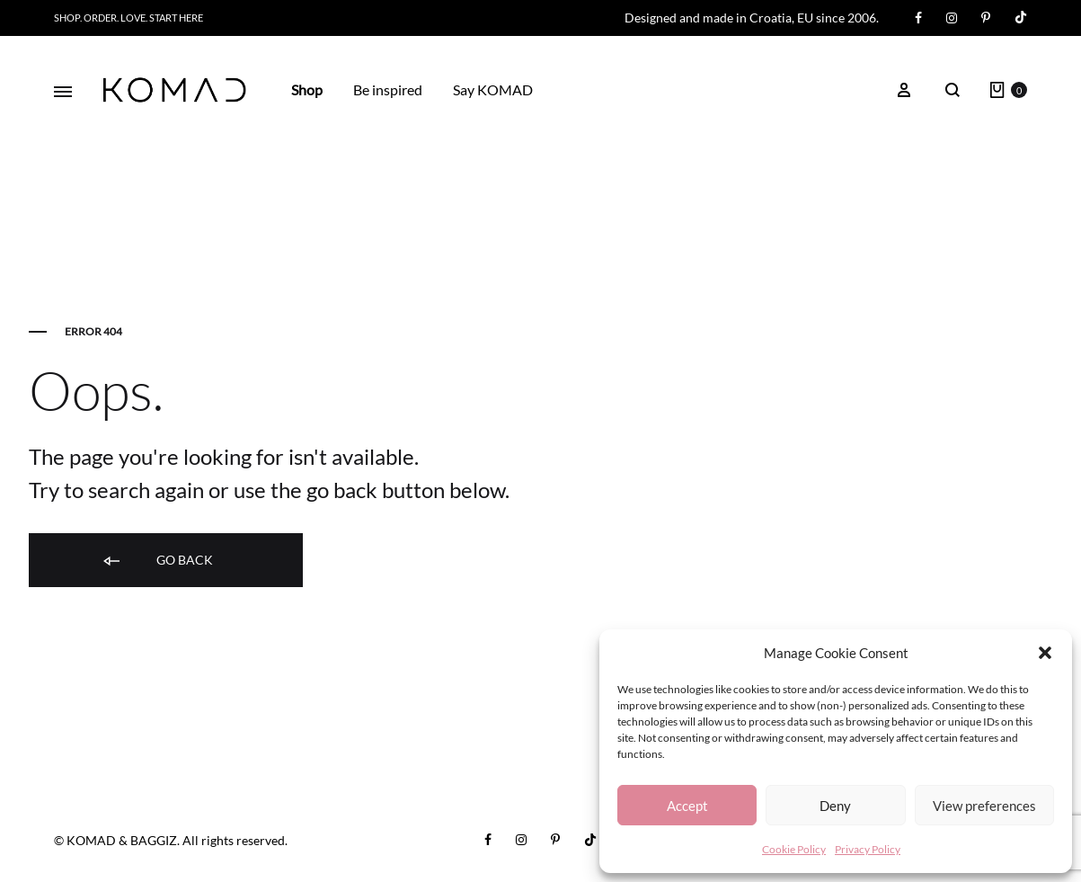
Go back (157, 561)
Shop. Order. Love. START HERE (128, 17)
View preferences (984, 805)
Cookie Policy (794, 849)
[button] (1045, 653)
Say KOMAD (493, 89)
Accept (687, 805)
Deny (835, 805)
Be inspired (387, 89)
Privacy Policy (867, 849)
